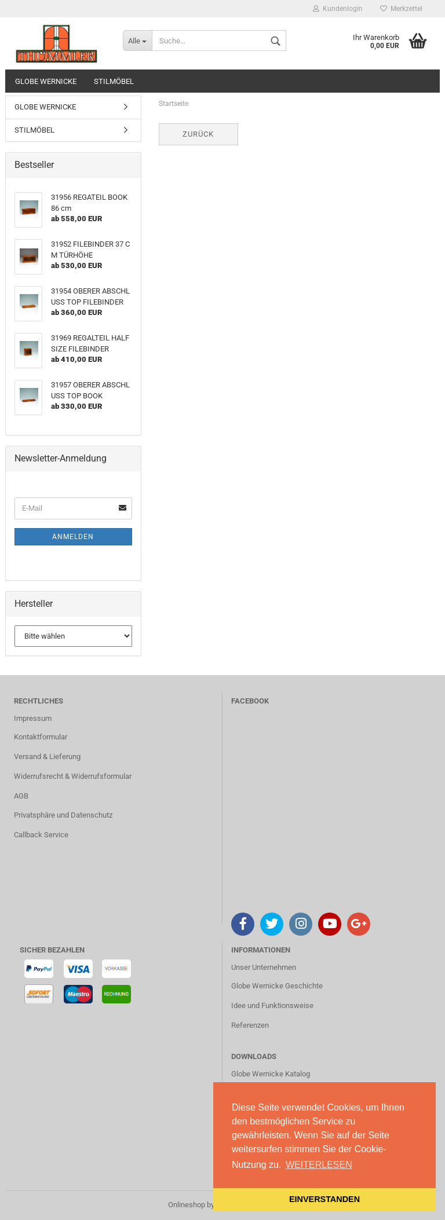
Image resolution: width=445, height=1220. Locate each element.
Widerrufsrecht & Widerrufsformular (73, 776)
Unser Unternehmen (263, 967)
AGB (21, 796)
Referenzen (250, 1025)
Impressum (33, 718)
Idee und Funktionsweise (272, 1005)
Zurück (198, 134)
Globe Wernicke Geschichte (277, 985)
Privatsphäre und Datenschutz (63, 815)
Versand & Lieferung (47, 756)
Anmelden (73, 537)
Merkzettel (401, 9)
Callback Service (41, 834)
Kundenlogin (338, 9)
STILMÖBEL (114, 81)
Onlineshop (186, 1204)
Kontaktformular (40, 736)
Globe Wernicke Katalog (270, 1073)
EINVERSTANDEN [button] (324, 1199)
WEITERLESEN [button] (319, 1165)
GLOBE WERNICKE (45, 81)
